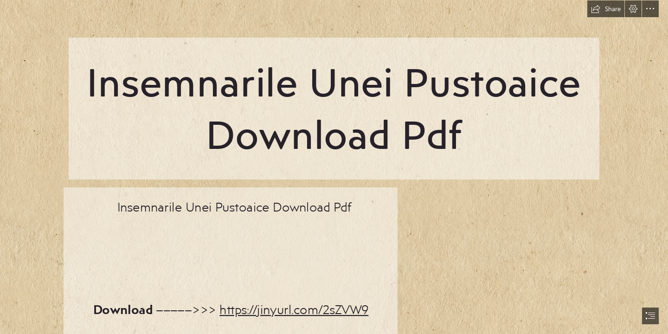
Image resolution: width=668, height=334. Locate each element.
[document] (334, 167)
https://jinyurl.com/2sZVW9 (293, 308)
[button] (605, 8)
